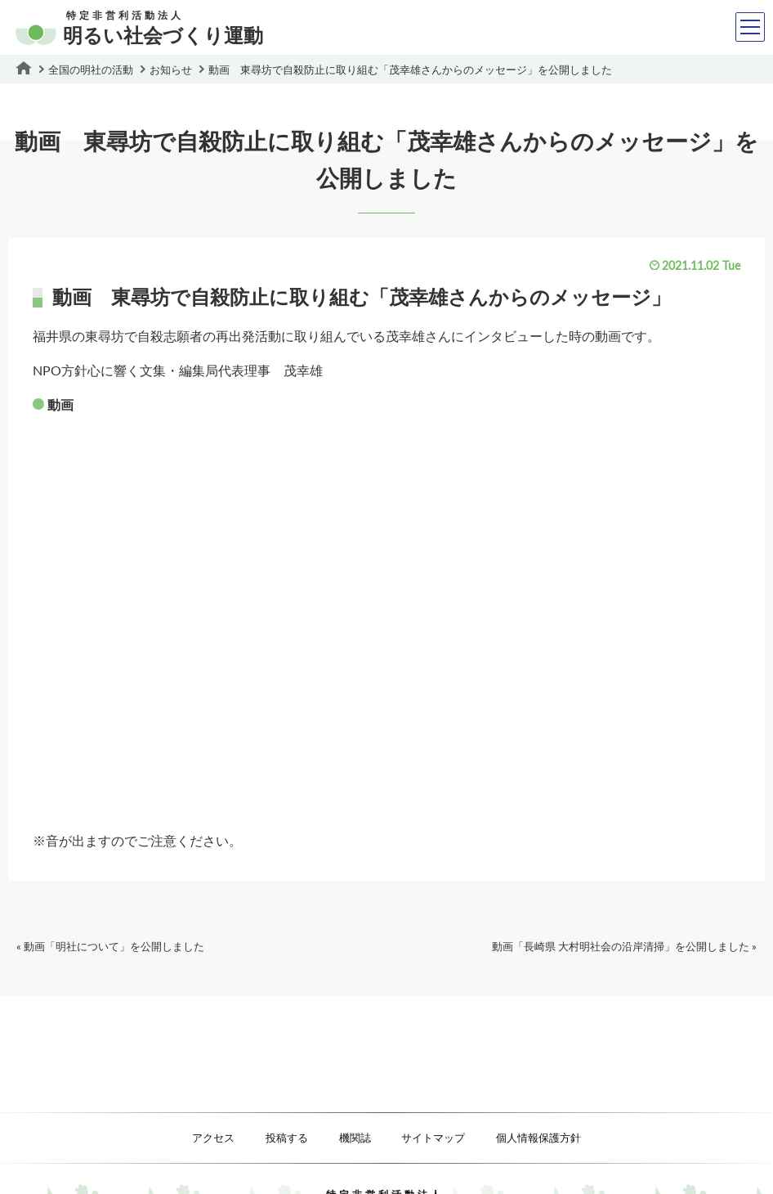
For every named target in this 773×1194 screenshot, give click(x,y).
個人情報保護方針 (538, 1137)
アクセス (213, 1137)
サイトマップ (433, 1137)
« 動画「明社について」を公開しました (110, 946)
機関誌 (355, 1137)
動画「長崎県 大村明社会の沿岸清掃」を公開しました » (624, 946)
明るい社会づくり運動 (139, 29)
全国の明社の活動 (90, 69)
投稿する (287, 1137)
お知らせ (171, 69)
